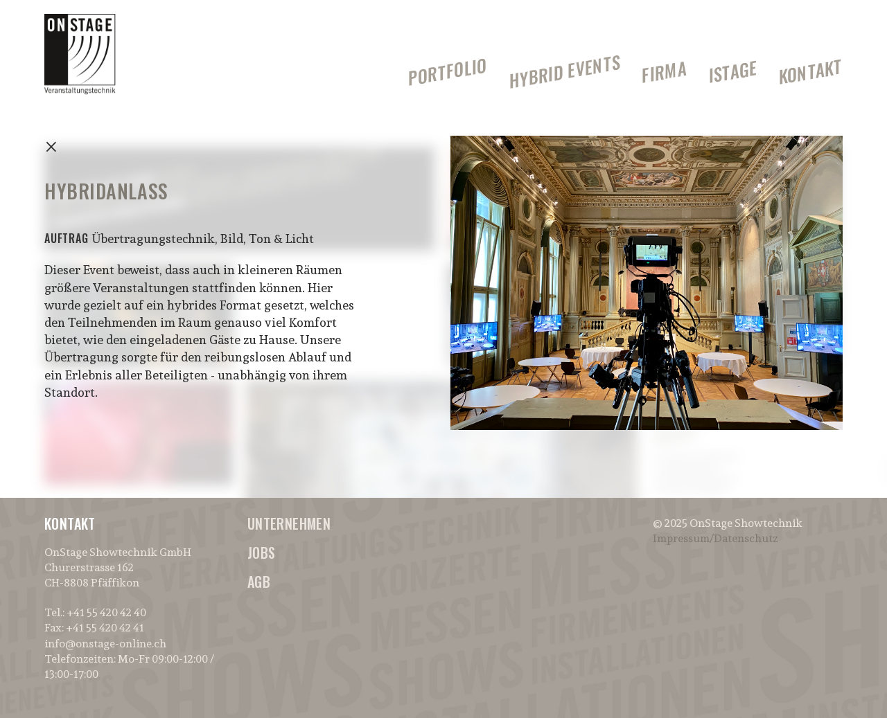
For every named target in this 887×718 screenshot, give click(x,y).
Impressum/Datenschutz (715, 538)
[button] (857, 19)
